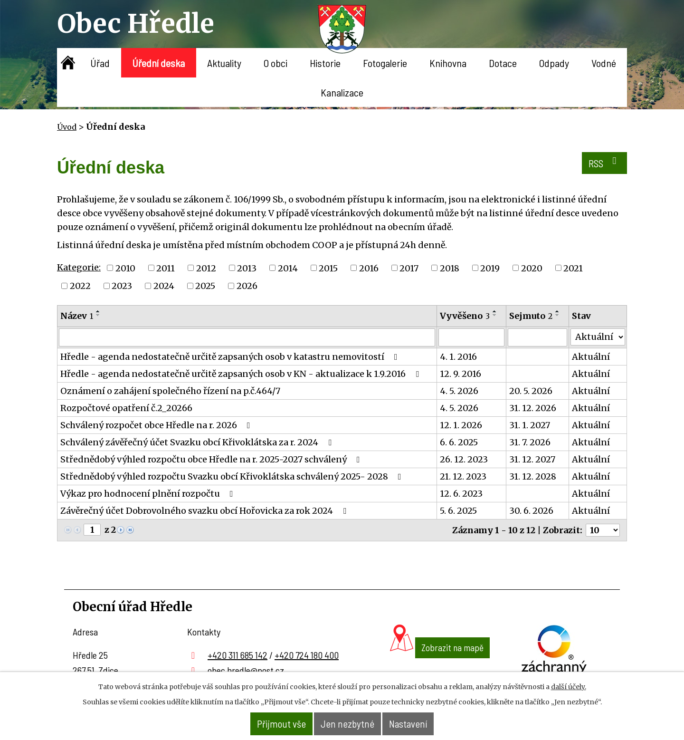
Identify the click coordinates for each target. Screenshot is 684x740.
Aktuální (591, 356)
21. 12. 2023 (463, 476)
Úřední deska (158, 63)
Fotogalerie (385, 63)
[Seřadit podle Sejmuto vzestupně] (557, 311)
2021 (573, 267)
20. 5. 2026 (530, 390)
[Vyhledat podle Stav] (597, 337)
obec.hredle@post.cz (246, 670)
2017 (408, 267)
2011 (165, 267)
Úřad (100, 63)
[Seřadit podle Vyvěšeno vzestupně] (495, 311)
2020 (531, 267)
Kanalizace (342, 92)
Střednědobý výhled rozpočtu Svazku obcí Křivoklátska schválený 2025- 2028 (232, 476)
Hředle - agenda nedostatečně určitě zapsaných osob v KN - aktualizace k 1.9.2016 (241, 373)
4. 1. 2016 (458, 356)
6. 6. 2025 (459, 442)
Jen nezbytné (348, 724)
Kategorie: (79, 267)
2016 (369, 267)
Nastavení (419, 724)
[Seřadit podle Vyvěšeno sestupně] (495, 315)
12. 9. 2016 (460, 373)
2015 (328, 267)
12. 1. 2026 (461, 425)
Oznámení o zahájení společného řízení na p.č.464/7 (170, 390)
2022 (80, 285)
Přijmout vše (270, 724)
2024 (163, 285)
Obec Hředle (135, 23)
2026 (247, 285)
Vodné (603, 63)
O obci (275, 63)
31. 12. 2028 (532, 476)
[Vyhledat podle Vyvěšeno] (471, 337)
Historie (325, 63)
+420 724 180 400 (307, 655)
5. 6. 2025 (458, 510)
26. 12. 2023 (464, 459)
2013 (246, 267)
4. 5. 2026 (459, 390)
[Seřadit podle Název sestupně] (98, 315)
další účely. (568, 687)
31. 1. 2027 (529, 425)
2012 (206, 267)
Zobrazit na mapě (439, 665)
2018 (449, 267)
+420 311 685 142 (237, 655)
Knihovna (447, 63)
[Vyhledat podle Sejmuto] (537, 337)
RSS (601, 165)
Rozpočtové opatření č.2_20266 (126, 408)
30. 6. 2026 (531, 510)
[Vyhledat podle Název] (247, 337)
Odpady (554, 63)
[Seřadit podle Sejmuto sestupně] (557, 315)
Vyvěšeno (465, 315)
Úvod (68, 62)
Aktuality (224, 63)
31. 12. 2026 (532, 408)
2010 (125, 267)
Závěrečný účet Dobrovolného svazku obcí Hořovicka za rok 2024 (205, 510)
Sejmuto (530, 315)
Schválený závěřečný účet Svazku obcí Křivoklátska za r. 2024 (197, 442)
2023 (122, 285)
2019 (490, 267)
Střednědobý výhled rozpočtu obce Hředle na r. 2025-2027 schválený (212, 459)
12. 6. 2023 (461, 493)
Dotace (503, 63)
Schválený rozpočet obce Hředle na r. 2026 (157, 425)
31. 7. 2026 (530, 442)
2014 (288, 267)
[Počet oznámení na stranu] (603, 530)
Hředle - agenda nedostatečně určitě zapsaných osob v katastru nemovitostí (230, 356)
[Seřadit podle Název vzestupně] (98, 311)
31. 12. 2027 (532, 459)
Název (76, 315)
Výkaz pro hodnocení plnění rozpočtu (148, 493)
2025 (205, 285)
